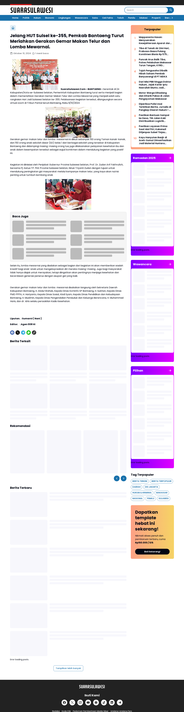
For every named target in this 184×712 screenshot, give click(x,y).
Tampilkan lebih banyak (68, 668)
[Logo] (92, 686)
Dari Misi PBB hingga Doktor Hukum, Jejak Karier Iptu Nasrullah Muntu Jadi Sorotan (155, 84)
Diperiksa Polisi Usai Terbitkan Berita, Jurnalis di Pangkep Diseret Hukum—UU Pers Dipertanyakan (155, 107)
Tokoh (120, 17)
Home (15, 17)
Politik (26, 17)
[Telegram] (23, 332)
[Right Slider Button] (171, 18)
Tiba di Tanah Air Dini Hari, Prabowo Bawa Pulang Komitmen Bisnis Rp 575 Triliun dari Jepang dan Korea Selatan (154, 51)
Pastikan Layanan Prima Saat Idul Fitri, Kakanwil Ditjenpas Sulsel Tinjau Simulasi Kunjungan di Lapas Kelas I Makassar (153, 129)
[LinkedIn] (112, 702)
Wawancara (81, 17)
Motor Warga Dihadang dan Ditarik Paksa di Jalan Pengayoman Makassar (154, 95)
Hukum (37, 17)
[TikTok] (104, 702)
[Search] (146, 10)
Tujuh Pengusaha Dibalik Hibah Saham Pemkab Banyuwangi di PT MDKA (153, 73)
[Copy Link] (34, 332)
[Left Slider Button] (117, 478)
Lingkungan (64, 17)
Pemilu (131, 17)
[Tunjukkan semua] (170, 158)
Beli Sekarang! (152, 551)
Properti (156, 17)
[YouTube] (88, 702)
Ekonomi (49, 17)
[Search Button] (171, 10)
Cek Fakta (107, 17)
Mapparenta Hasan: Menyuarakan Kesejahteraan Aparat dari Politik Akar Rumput (154, 40)
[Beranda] (13, 28)
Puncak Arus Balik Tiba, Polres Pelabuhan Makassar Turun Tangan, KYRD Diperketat (155, 62)
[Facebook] (12, 332)
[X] (18, 332)
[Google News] (96, 702)
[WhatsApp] (28, 332)
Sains (95, 17)
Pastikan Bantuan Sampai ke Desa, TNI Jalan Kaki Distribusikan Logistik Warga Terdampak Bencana (154, 118)
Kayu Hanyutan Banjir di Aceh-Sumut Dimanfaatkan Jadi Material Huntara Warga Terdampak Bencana (155, 140)
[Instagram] (80, 702)
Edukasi (143, 17)
